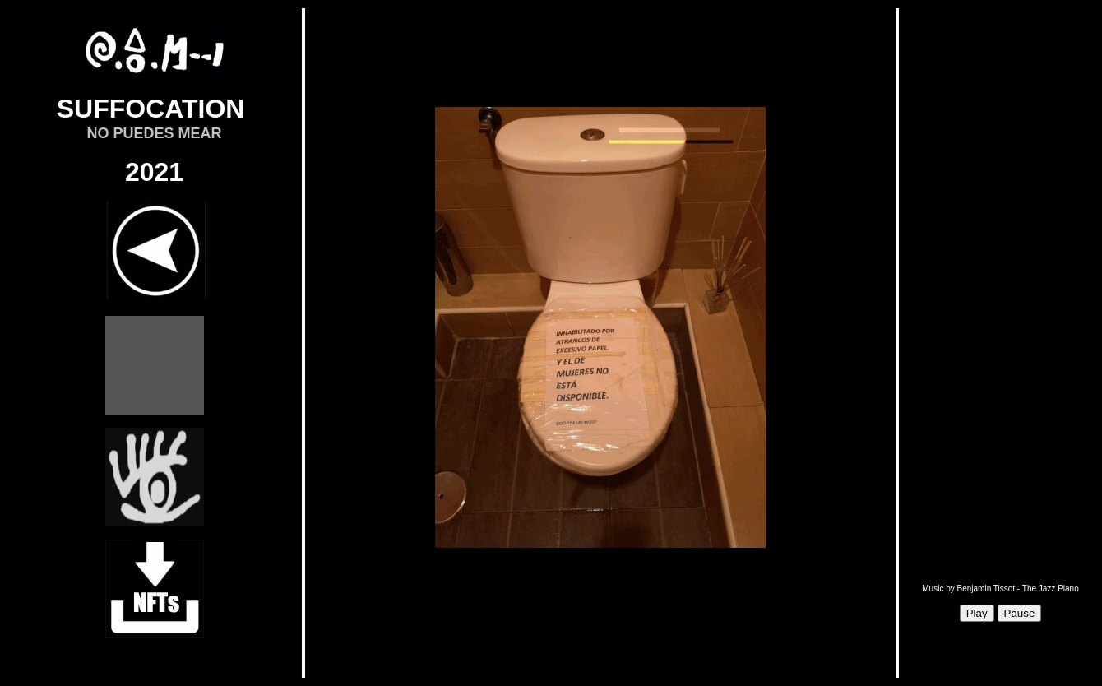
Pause (1019, 613)
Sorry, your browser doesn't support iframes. (600, 343)
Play (977, 613)
